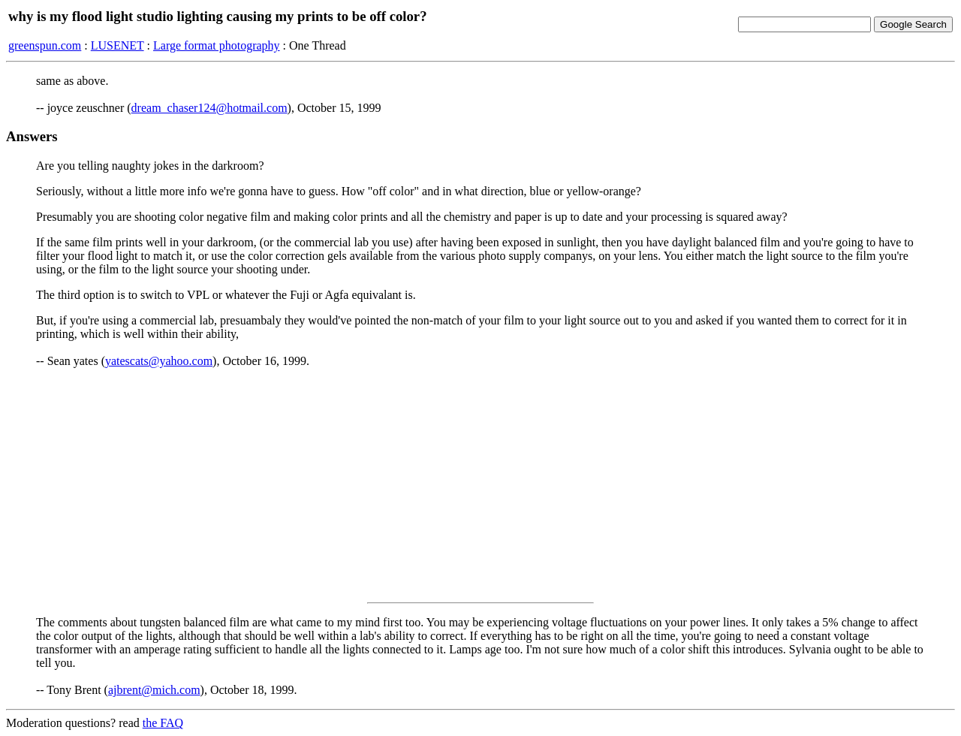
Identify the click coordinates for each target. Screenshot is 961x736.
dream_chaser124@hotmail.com (209, 107)
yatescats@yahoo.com (158, 360)
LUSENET (117, 45)
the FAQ (163, 722)
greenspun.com (44, 45)
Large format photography (216, 45)
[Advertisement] (480, 485)
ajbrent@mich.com (154, 689)
